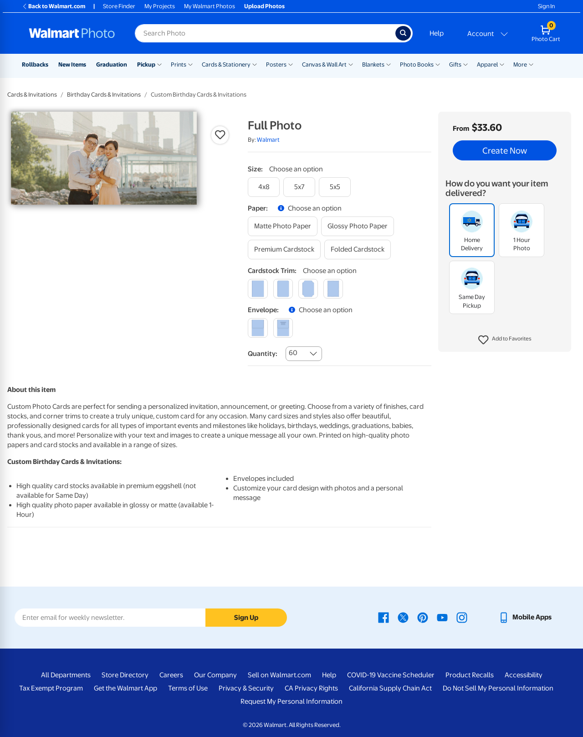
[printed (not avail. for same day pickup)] (283, 328)
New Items (72, 64)
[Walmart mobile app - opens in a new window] (525, 617)
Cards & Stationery (226, 64)
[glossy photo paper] (357, 226)
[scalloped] (333, 289)
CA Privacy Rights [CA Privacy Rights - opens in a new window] (311, 688)
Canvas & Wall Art (324, 64)
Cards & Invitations (32, 94)
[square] (257, 289)
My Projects (159, 6)
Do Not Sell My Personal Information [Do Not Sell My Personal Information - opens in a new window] (498, 688)
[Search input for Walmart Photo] (265, 33)
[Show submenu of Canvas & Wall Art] (350, 63)
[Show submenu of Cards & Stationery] (254, 63)
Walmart (268, 139)
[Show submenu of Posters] (290, 63)
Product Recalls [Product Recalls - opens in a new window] (469, 675)
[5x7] (299, 187)
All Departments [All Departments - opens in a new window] (66, 675)
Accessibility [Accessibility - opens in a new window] (523, 675)
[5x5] (335, 187)
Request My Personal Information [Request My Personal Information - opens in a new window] (291, 701)
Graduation (111, 64)
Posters (276, 64)
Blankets (373, 64)
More (520, 64)
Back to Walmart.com (53, 6)
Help (437, 33)
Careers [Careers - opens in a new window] (171, 675)
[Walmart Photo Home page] (72, 33)
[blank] (257, 328)
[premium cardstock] (284, 249)
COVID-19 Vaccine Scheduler (391, 675)
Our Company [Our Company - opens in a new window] (215, 675)
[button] (505, 340)
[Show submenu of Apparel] (502, 63)
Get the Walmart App (125, 688)
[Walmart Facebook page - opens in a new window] (383, 617)
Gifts (455, 64)
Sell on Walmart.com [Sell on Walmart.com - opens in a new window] (279, 675)
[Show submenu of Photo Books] (437, 63)
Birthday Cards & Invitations (104, 94)
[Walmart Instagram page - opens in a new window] (461, 617)
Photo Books (417, 64)
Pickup (146, 64)
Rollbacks (35, 64)
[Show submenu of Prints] (190, 63)
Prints (178, 64)
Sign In (546, 6)
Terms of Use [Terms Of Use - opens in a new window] (188, 688)
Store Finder (119, 6)
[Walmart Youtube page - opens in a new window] (442, 617)
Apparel (487, 64)
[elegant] (308, 289)
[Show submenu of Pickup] (159, 63)
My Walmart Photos (209, 6)
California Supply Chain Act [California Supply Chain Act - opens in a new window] (390, 688)
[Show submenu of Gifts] (465, 63)
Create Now (504, 150)
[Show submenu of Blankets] (388, 63)
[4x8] (264, 187)
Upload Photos (264, 6)
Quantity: (262, 354)
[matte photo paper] (282, 226)
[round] (283, 289)
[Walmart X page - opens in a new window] (403, 617)
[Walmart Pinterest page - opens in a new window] (422, 617)
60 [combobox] (293, 353)
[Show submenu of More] (531, 63)
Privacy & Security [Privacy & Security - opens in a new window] (246, 688)
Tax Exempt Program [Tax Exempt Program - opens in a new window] (51, 688)
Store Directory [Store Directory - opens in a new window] (125, 675)
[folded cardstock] (357, 249)
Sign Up (246, 617)
